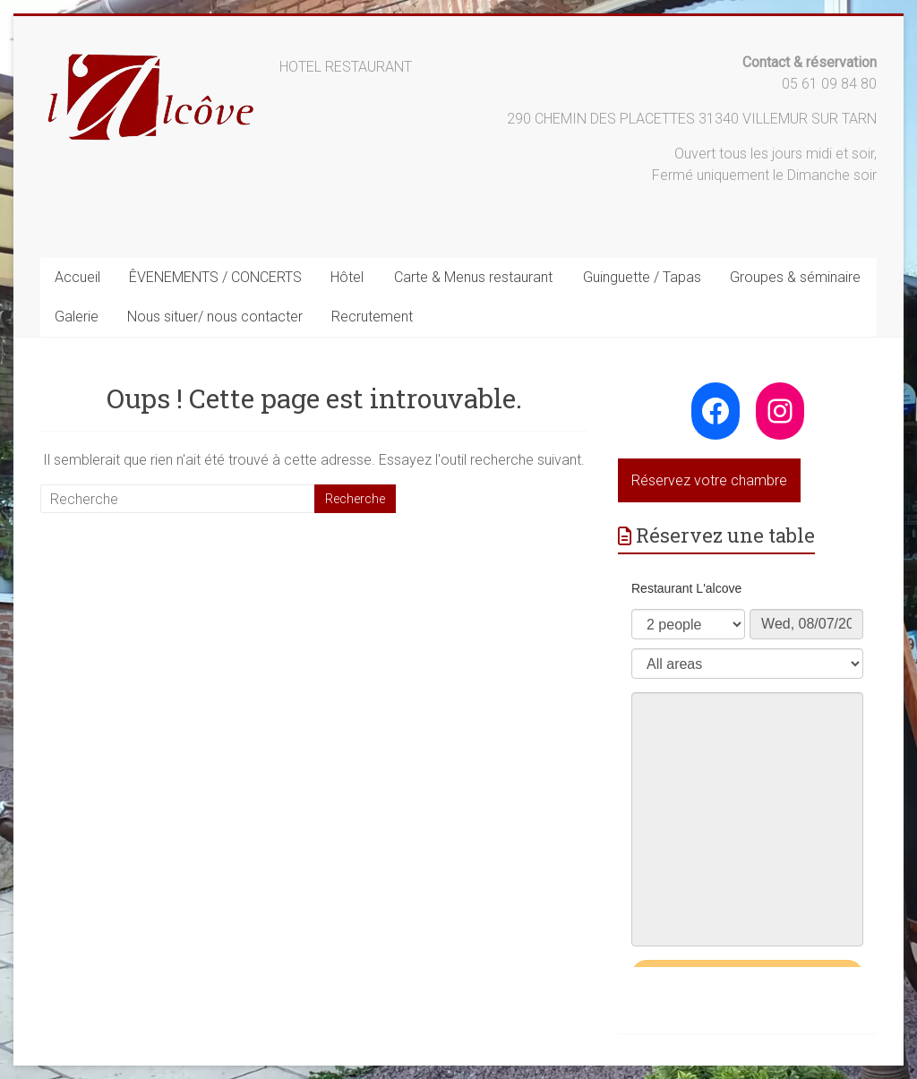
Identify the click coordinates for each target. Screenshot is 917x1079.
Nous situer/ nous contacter (215, 316)
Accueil (77, 277)
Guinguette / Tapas (642, 277)
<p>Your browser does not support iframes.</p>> (747, 765)
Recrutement (372, 316)
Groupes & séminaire (795, 277)
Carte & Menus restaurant (473, 277)
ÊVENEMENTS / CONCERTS (215, 277)
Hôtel (347, 277)
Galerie (77, 316)
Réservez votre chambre (709, 480)
